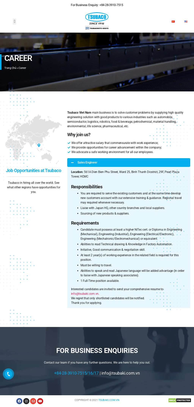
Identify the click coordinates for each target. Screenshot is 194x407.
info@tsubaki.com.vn (85, 293)
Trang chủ (10, 67)
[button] (14, 21)
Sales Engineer (87, 162)
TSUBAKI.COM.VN (108, 400)
